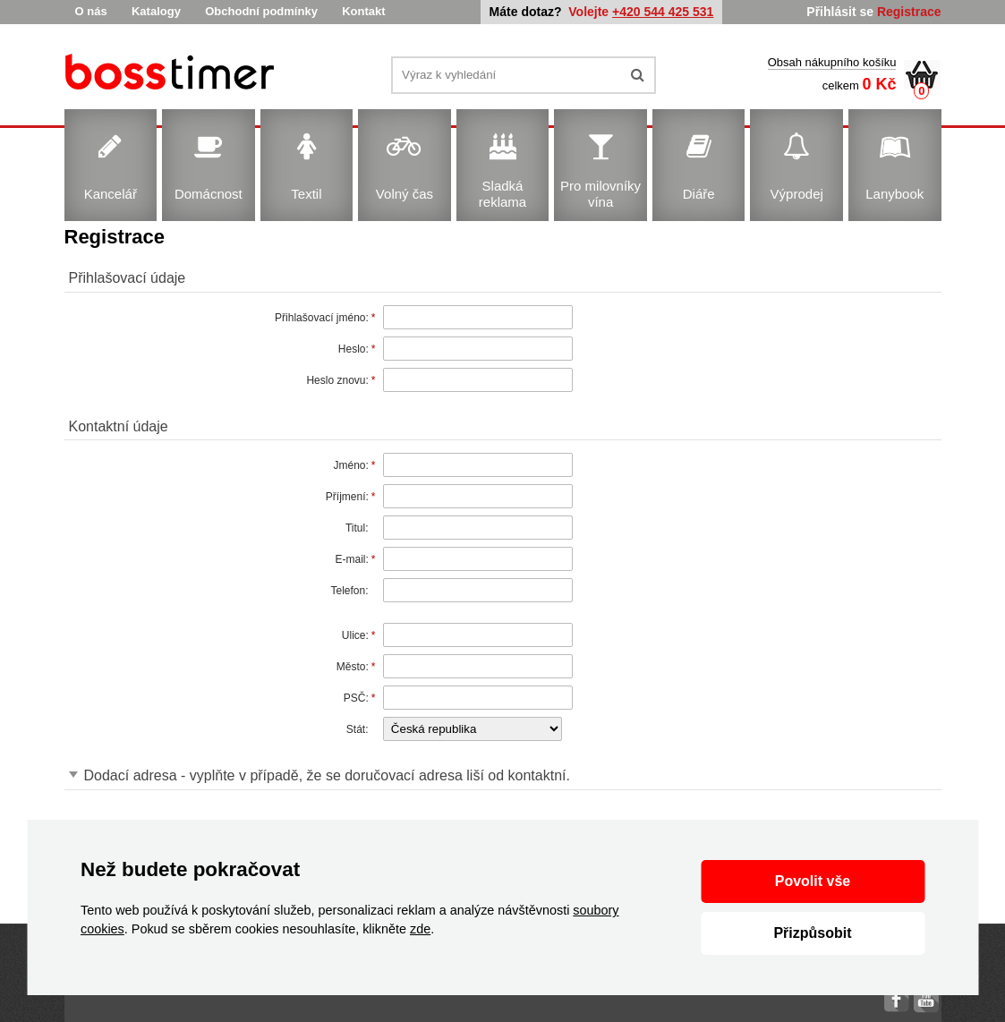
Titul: (357, 528)
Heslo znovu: (337, 380)
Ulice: (355, 635)
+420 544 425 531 (662, 11)
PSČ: (356, 698)
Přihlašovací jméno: (322, 317)
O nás (91, 11)
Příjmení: (347, 496)
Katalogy (156, 11)
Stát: (357, 729)
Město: (352, 666)
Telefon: (349, 590)
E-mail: (351, 559)
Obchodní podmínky (261, 11)
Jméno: (350, 465)
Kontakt (363, 11)
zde (420, 929)
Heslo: (353, 349)
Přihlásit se (839, 11)
